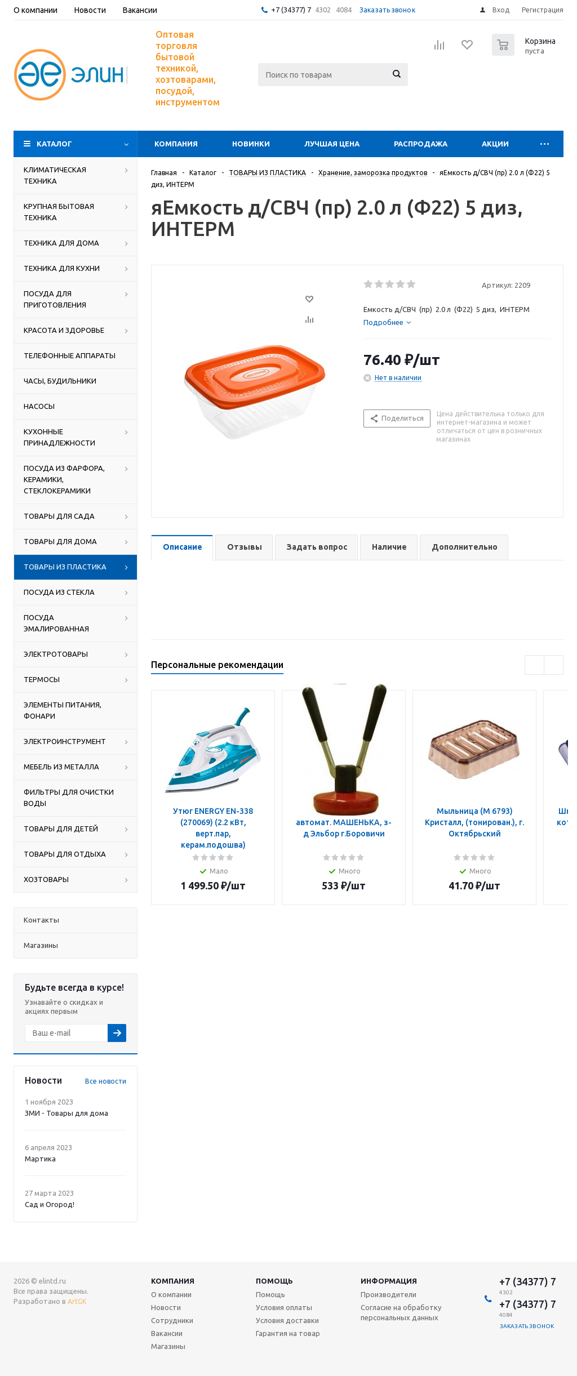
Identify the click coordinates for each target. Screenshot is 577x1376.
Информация (389, 1281)
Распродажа (420, 144)
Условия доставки (287, 1320)
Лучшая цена (331, 144)
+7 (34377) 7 (291, 10)
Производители (388, 1294)
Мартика (40, 1159)
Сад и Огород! (49, 1204)
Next (553, 665)
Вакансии (167, 1333)
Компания (176, 144)
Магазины (168, 1346)
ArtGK (77, 1301)
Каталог (54, 144)
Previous (534, 665)
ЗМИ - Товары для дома (66, 1113)
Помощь (274, 1281)
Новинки (251, 144)
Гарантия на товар (288, 1333)
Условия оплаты (284, 1307)
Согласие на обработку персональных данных (401, 1312)
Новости (166, 1307)
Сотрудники (172, 1320)
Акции (495, 144)
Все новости (105, 1081)
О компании (171, 1294)
